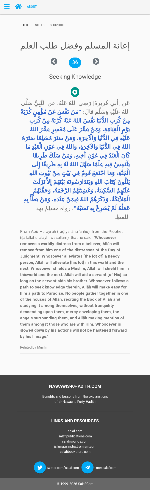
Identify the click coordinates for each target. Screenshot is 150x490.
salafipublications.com (75, 436)
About (32, 6)
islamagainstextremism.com (75, 446)
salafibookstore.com (75, 452)
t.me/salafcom (105, 468)
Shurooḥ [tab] (57, 25)
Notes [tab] (40, 25)
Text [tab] (26, 25)
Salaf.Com (85, 484)
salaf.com (75, 431)
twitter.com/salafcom (63, 468)
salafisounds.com (75, 441)
